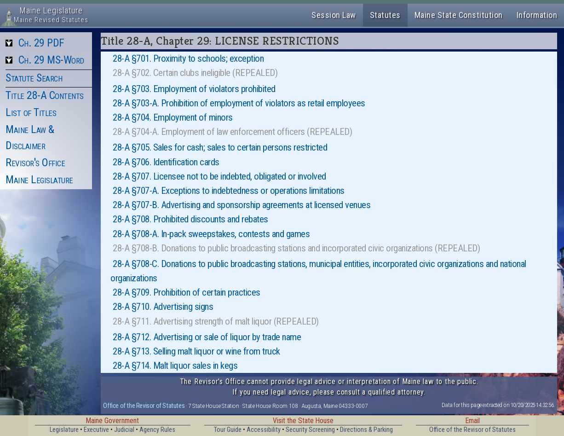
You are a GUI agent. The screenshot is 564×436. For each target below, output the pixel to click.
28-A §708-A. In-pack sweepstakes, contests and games (211, 233)
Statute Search (34, 77)
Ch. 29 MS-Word (51, 59)
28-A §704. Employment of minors (173, 117)
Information (537, 15)
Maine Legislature (39, 179)
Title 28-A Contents (45, 95)
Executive (96, 430)
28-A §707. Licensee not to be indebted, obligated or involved (219, 176)
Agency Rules (157, 430)
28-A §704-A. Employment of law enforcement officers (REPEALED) (232, 131)
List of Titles (31, 112)
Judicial (124, 430)
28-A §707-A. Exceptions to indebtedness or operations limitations (229, 190)
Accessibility (264, 430)
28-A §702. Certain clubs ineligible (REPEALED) (195, 72)
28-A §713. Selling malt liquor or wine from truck (196, 351)
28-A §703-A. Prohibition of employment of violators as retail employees (239, 103)
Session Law (333, 15)
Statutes (385, 15)
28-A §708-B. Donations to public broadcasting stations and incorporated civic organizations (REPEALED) (296, 248)
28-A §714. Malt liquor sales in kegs (175, 365)
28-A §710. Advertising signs (163, 306)
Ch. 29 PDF (41, 42)
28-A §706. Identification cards (166, 162)
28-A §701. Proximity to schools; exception (188, 58)
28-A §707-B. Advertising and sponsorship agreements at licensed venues (241, 204)
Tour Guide (228, 430)
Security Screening (310, 430)
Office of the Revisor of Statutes (143, 405)
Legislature (64, 430)
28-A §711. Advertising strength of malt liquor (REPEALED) (216, 321)
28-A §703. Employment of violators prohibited (194, 88)
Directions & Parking (366, 430)
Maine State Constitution (458, 15)
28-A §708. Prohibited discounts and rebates (190, 219)
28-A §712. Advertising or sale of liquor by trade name (207, 337)
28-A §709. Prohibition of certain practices (186, 292)
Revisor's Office (35, 162)
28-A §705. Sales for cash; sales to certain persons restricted (220, 147)
